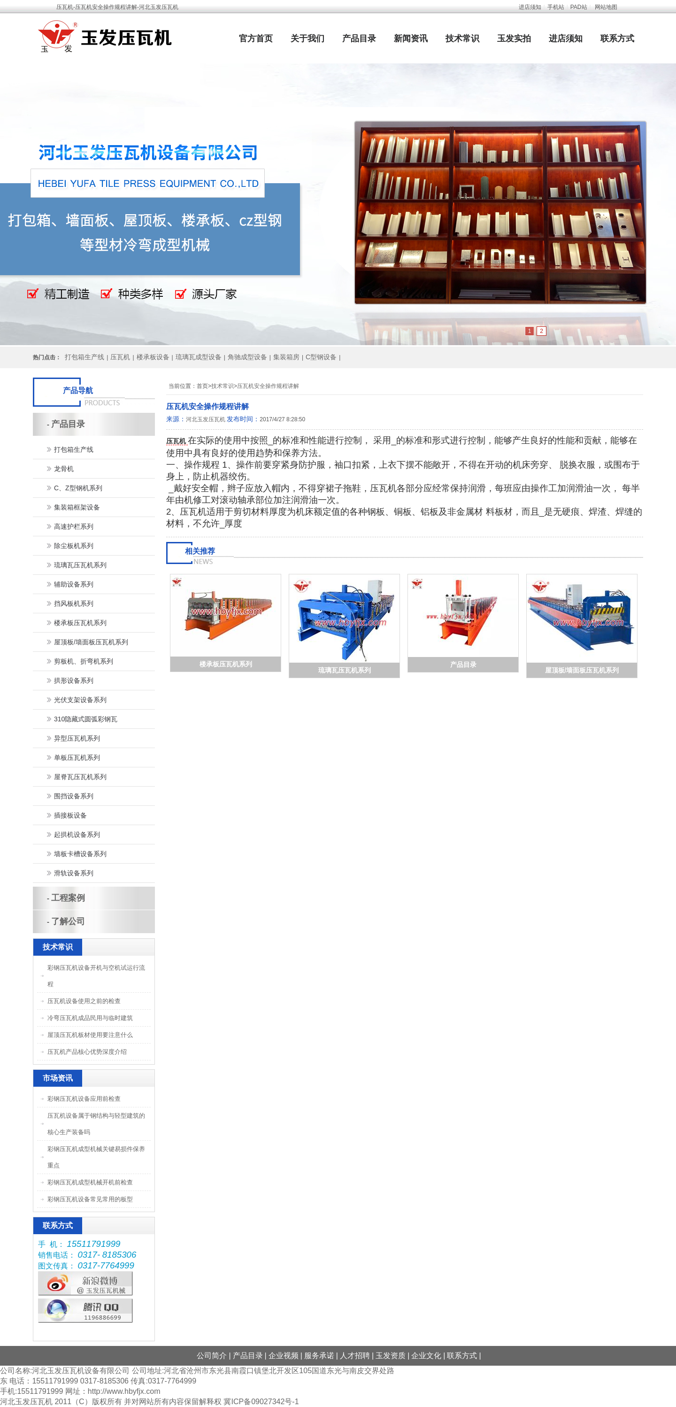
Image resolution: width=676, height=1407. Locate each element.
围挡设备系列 (73, 796)
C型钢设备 (321, 357)
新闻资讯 (411, 38)
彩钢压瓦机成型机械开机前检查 (90, 1182)
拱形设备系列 (73, 680)
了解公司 (68, 921)
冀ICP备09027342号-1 (261, 1402)
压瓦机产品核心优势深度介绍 (87, 1051)
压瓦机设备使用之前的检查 (84, 1001)
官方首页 (256, 38)
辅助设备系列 (73, 584)
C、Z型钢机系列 (78, 488)
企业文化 (426, 1356)
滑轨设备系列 (73, 873)
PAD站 (578, 7)
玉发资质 (391, 1356)
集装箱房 (286, 357)
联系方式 (617, 38)
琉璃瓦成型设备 (199, 357)
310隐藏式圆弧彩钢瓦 (85, 719)
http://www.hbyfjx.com (124, 1391)
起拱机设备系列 (77, 834)
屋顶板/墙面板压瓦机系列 (582, 670)
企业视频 (284, 1356)
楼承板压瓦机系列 (226, 664)
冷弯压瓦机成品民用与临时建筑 (90, 1017)
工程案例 (68, 898)
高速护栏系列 (73, 526)
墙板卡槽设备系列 (80, 854)
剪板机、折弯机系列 (83, 661)
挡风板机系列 (73, 603)
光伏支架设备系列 (80, 700)
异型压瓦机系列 (77, 738)
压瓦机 (120, 357)
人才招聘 (355, 1356)
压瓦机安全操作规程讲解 (268, 386)
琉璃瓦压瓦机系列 (344, 670)
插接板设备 (70, 815)
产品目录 (359, 38)
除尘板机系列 (73, 545)
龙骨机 (64, 468)
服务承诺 (319, 1356)
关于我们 (307, 38)
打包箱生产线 (84, 357)
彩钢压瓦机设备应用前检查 (84, 1098)
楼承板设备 (153, 357)
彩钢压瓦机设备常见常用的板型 (90, 1199)
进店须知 (530, 7)
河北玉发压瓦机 (205, 419)
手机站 (555, 7)
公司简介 (212, 1356)
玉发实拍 (514, 38)
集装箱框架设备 (77, 507)
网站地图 (606, 7)
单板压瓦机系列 (77, 757)
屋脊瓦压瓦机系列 (80, 777)
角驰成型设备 (247, 357)
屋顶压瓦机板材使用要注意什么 (90, 1034)
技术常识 (462, 38)
